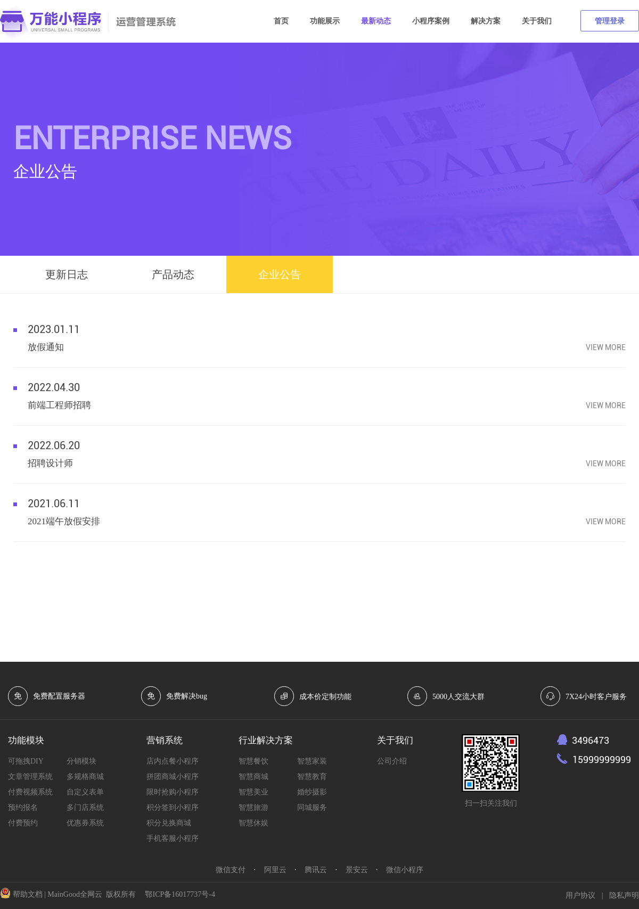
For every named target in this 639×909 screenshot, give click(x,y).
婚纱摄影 (312, 792)
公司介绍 (392, 761)
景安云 (357, 870)
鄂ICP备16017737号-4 (180, 894)
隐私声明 (624, 895)
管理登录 (610, 21)
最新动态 (376, 21)
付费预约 (23, 823)
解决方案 (486, 21)
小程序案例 (430, 21)
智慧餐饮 (253, 761)
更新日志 (66, 274)
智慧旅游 (253, 807)
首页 (281, 21)
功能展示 (325, 21)
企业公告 (279, 274)
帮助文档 (28, 894)
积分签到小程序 (172, 807)
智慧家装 (312, 761)
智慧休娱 (253, 823)
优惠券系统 (85, 823)
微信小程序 (404, 870)
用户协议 (580, 895)
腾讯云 (316, 870)
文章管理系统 (30, 777)
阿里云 (275, 870)
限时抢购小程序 (172, 792)
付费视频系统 (30, 792)
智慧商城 (253, 777)
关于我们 (537, 21)
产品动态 (173, 274)
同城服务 (312, 807)
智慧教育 (312, 777)
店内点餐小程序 (172, 761)
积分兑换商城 (168, 823)
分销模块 (81, 761)
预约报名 (23, 807)
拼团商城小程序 (172, 777)
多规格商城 (85, 777)
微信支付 (230, 870)
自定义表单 (85, 792)
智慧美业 (253, 792)
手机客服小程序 (172, 838)
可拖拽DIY (26, 761)
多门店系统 (85, 807)
